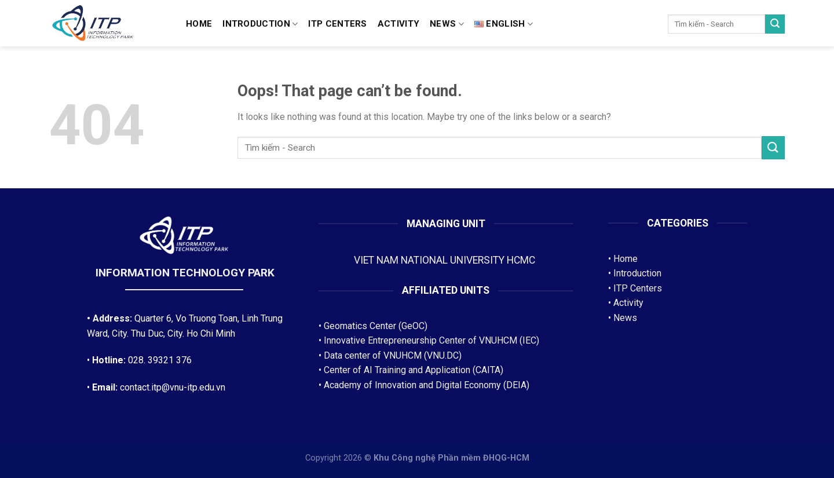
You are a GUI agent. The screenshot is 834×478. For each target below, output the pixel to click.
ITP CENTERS (337, 24)
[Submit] (775, 24)
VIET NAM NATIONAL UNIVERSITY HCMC (445, 260)
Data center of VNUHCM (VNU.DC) (393, 355)
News (447, 24)
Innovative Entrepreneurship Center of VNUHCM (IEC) (431, 340)
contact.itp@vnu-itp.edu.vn (172, 387)
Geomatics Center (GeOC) (375, 325)
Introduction (260, 24)
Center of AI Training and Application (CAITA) (413, 369)
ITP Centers (637, 288)
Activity (398, 24)
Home (199, 24)
